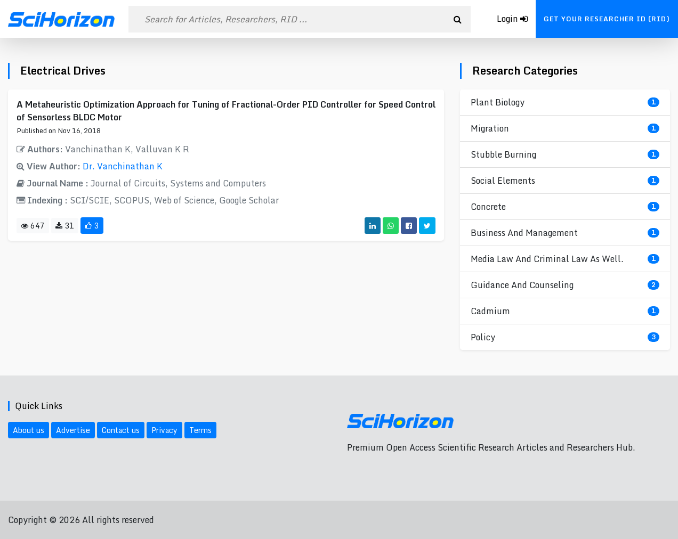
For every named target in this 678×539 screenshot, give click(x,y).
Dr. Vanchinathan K (123, 166)
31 (64, 225)
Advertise (73, 430)
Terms (200, 430)
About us (28, 430)
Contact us (121, 430)
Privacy (164, 430)
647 (33, 225)
